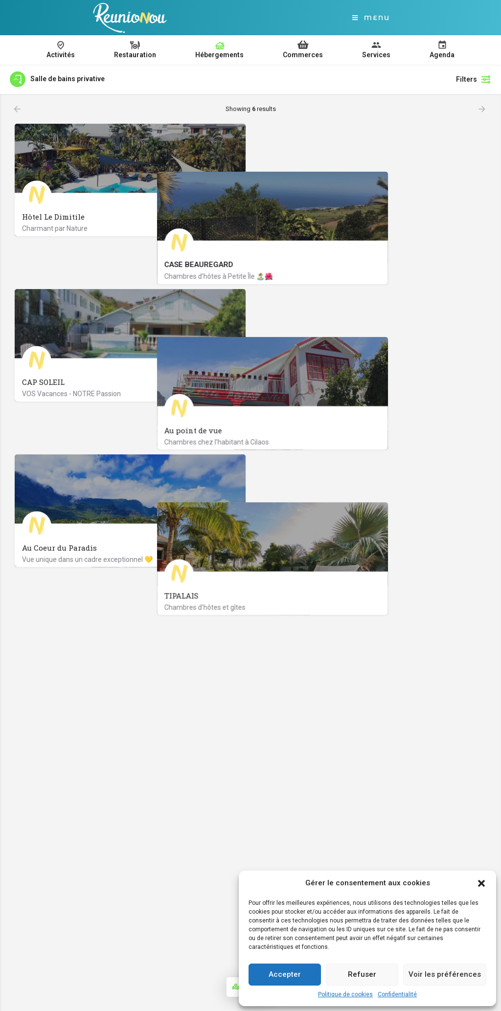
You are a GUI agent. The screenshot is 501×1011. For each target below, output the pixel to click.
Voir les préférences (445, 974)
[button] (481, 883)
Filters (473, 79)
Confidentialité (397, 994)
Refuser (362, 974)
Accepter (285, 974)
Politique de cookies (345, 994)
